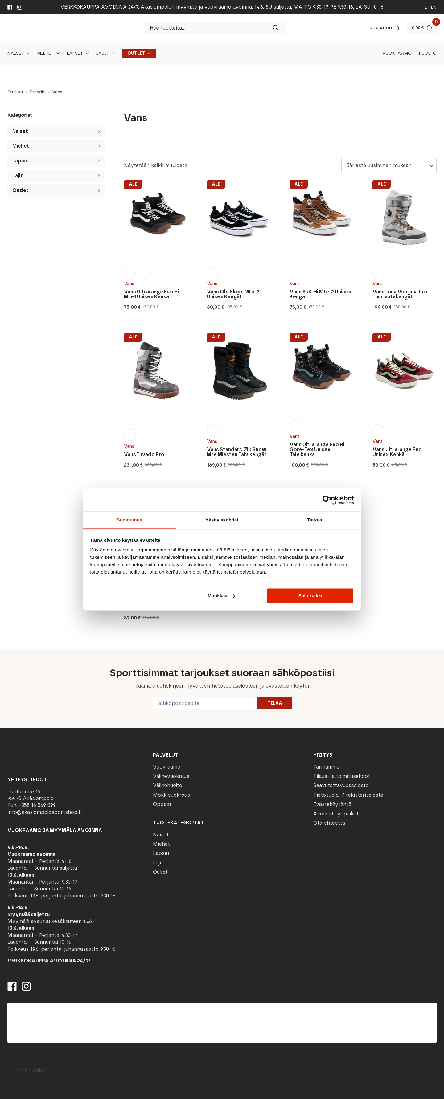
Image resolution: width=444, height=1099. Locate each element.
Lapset (75, 53)
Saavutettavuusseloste (340, 785)
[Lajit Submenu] (112, 53)
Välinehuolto (167, 785)
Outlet (136, 53)
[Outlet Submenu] (148, 53)
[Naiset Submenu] (27, 53)
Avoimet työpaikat (336, 814)
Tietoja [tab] (314, 519)
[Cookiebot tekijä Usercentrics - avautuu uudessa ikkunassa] (327, 500)
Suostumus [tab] (129, 519)
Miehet (45, 53)
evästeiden (279, 686)
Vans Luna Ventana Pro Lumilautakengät (399, 294)
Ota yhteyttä (329, 823)
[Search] (275, 28)
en (434, 7)
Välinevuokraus (171, 776)
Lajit (102, 53)
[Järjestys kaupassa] (389, 165)
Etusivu (15, 92)
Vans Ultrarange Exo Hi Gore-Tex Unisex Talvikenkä (317, 449)
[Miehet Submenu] (57, 53)
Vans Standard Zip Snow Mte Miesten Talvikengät (237, 452)
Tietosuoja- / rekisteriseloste (348, 795)
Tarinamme (326, 767)
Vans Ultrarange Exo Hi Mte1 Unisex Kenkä (151, 294)
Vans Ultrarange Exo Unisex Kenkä (397, 452)
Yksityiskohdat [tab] (221, 519)
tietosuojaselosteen (235, 686)
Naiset (15, 53)
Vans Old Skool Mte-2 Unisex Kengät (233, 294)
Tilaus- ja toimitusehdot (341, 776)
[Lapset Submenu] (86, 53)
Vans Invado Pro (144, 454)
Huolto (428, 53)
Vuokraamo (397, 53)
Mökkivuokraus (171, 795)
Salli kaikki (310, 595)
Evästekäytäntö (332, 804)
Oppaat (162, 804)
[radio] (130, 272)
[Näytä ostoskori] (422, 28)
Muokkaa (221, 595)
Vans (129, 283)
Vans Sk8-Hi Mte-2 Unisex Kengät (320, 294)
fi (425, 7)
